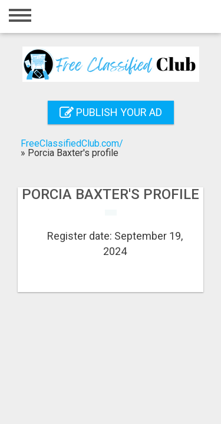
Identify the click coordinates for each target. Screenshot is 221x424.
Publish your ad (111, 112)
